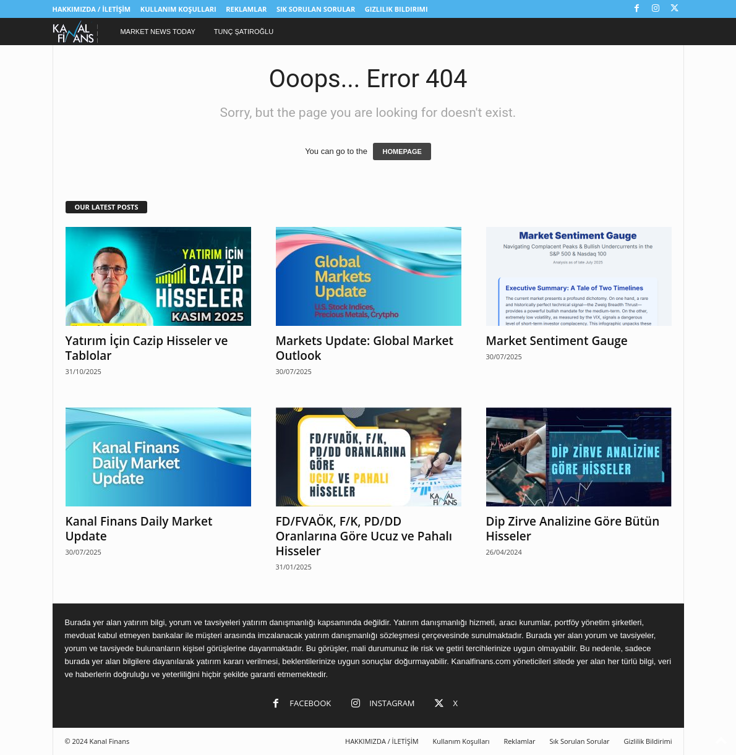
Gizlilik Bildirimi (396, 9)
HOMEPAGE (401, 151)
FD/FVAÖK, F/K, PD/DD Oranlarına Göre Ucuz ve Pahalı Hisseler (364, 536)
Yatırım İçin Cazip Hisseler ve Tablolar (147, 348)
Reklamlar (246, 9)
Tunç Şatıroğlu (243, 31)
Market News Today (157, 31)
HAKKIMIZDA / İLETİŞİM (92, 9)
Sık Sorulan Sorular (315, 9)
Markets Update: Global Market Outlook (365, 348)
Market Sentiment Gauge (557, 341)
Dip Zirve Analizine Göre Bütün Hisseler (573, 528)
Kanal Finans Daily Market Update (139, 528)
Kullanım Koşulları (178, 9)
